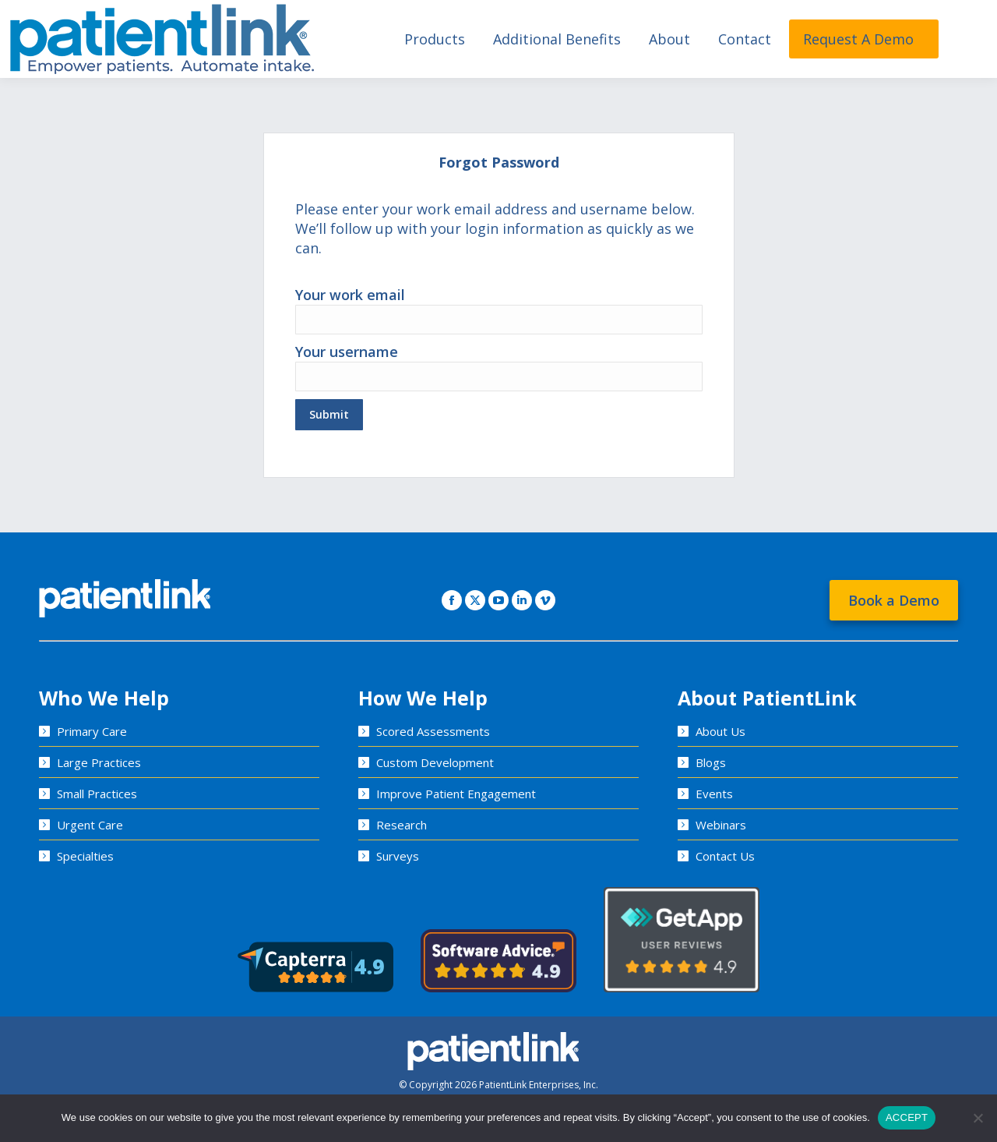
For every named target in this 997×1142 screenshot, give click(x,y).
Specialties (85, 856)
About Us (720, 731)
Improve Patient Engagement (456, 793)
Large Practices (99, 762)
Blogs (711, 762)
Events (714, 793)
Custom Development (435, 762)
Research (401, 825)
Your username (499, 363)
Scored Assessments (433, 731)
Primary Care (92, 731)
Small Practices (97, 793)
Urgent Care (90, 825)
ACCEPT (907, 1117)
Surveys (397, 856)
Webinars (721, 825)
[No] (977, 1118)
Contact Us (725, 856)
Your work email (499, 306)
